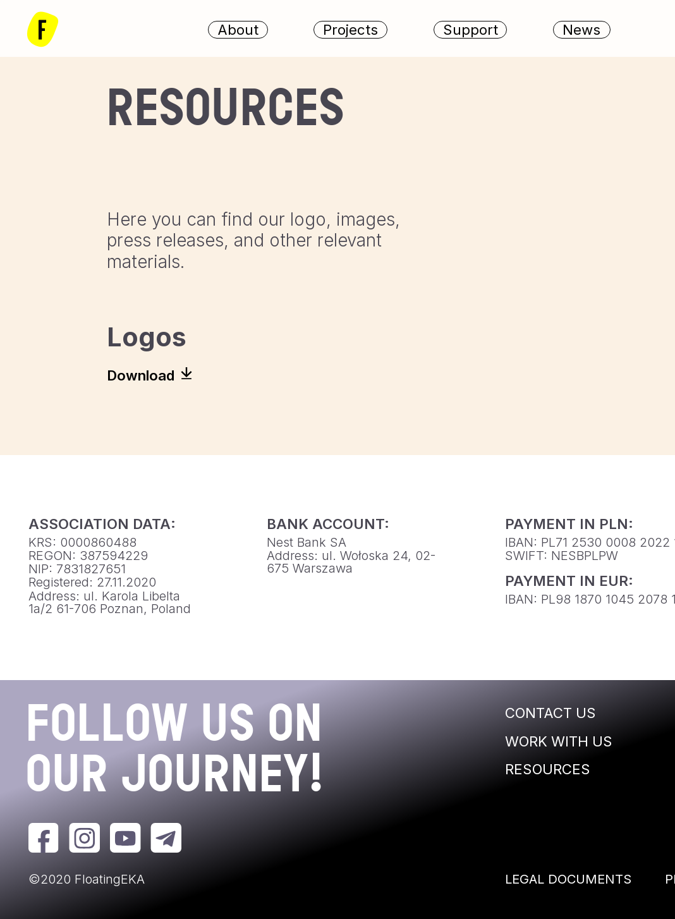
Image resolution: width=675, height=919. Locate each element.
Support (470, 29)
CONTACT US (550, 712)
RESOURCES (547, 768)
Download (141, 375)
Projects (350, 29)
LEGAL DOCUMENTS (568, 879)
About (237, 29)
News (581, 29)
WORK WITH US (558, 741)
